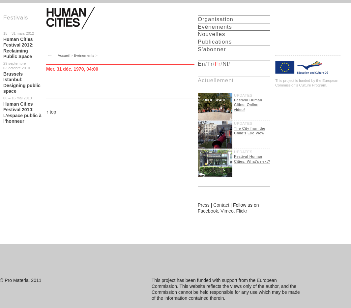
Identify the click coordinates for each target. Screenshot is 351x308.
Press (204, 205)
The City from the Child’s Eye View (249, 130)
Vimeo (226, 211)
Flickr (241, 211)
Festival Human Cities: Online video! (248, 105)
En (201, 64)
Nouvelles (211, 34)
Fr (218, 64)
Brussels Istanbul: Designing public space (22, 82)
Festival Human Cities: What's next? (252, 158)
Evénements (84, 55)
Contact (221, 205)
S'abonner (212, 49)
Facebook (208, 211)
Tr (210, 64)
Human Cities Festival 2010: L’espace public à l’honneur (22, 112)
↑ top (51, 112)
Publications (215, 42)
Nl (225, 64)
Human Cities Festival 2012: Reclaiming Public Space (18, 48)
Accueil (64, 55)
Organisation (215, 19)
